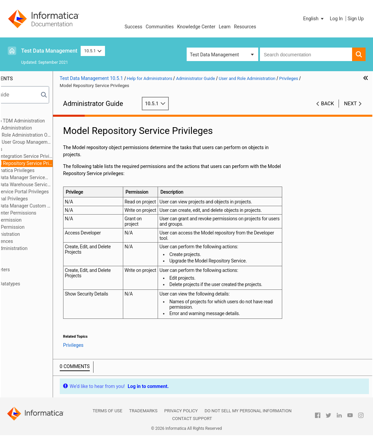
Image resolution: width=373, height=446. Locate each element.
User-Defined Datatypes (36, 283)
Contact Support (192, 429)
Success (133, 26)
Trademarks (143, 421)
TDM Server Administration (40, 248)
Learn (225, 26)
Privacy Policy (180, 421)
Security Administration (36, 234)
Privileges (33, 149)
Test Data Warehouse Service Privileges (61, 184)
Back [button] (327, 104)
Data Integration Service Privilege (61, 156)
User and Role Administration (42, 128)
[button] (313, 18)
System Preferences (33, 241)
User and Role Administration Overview (58, 135)
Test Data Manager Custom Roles (61, 205)
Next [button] (350, 104)
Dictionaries (24, 276)
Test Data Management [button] (214, 54)
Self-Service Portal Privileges (59, 191)
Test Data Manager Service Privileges (54, 178)
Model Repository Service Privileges (61, 163)
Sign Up (356, 18)
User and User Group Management (58, 142)
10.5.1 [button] (93, 50)
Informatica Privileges (52, 170)
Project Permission (42, 220)
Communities (160, 26)
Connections (25, 255)
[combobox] (306, 54)
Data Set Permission (44, 227)
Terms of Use (107, 421)
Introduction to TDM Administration (49, 120)
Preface (20, 113)
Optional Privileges (49, 198)
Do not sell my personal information (248, 421)
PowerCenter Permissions (50, 213)
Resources (245, 26)
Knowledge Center (196, 26)
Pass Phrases (26, 262)
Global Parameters (31, 269)
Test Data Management (49, 51)
